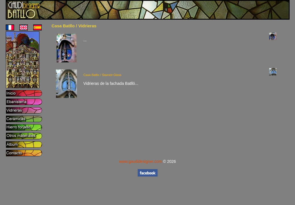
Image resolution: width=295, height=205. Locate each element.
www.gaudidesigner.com (140, 161)
